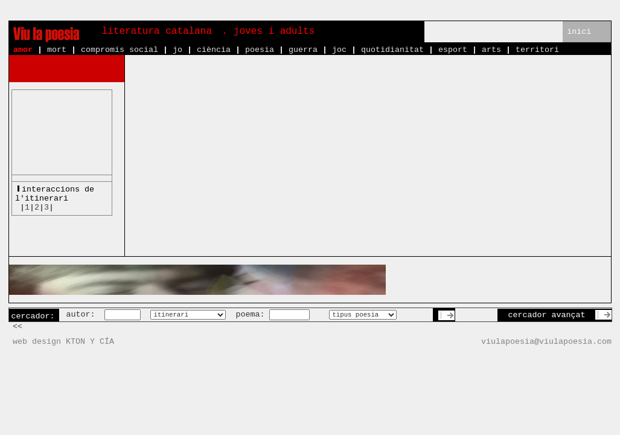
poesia (259, 49)
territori (537, 49)
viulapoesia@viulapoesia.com (546, 341)
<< (17, 326)
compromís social (119, 49)
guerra (303, 49)
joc (339, 49)
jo (177, 49)
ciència (214, 49)
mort (56, 49)
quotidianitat (392, 49)
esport (452, 49)
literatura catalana (157, 31)
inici (579, 31)
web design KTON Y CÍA (63, 341)
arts (491, 49)
